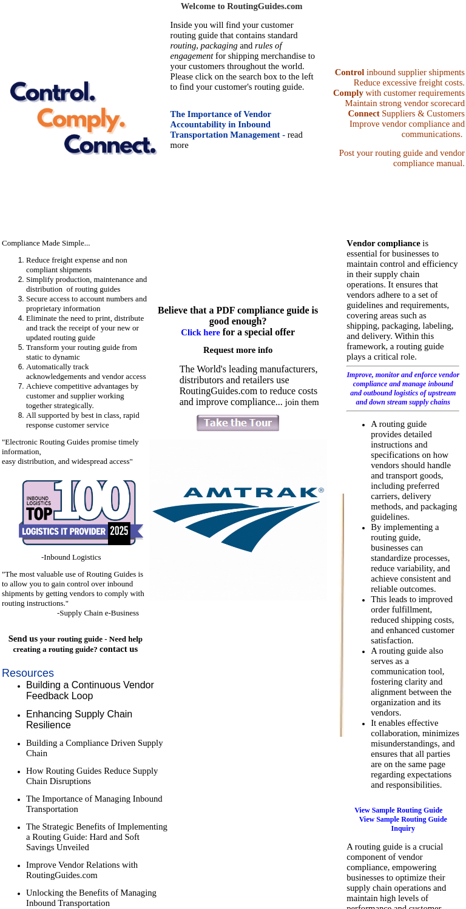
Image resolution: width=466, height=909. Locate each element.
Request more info (238, 350)
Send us (23, 638)
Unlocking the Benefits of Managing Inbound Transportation (91, 898)
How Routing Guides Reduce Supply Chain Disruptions (92, 776)
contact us (119, 649)
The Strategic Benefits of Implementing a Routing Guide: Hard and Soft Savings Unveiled (96, 837)
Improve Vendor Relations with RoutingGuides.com (82, 870)
